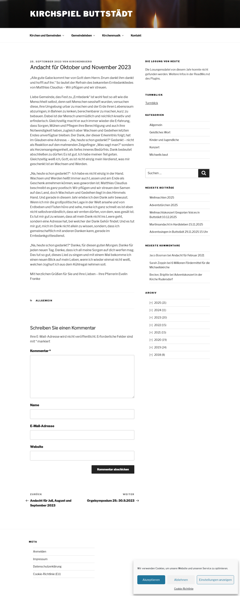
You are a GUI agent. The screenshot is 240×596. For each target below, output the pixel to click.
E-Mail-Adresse (42, 426)
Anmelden (39, 551)
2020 (157, 339)
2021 (157, 332)
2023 (157, 317)
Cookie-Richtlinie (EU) (47, 574)
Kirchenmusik (113, 35)
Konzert (154, 147)
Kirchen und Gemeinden (47, 35)
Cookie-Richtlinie (183, 588)
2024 (157, 310)
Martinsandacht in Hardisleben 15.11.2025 (176, 224)
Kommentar (40, 351)
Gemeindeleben (83, 35)
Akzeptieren (151, 580)
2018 (157, 354)
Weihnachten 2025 (161, 197)
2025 (157, 302)
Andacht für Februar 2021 (188, 255)
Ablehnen (181, 580)
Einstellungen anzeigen (215, 580)
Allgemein (44, 300)
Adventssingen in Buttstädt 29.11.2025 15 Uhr (178, 231)
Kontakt (136, 35)
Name (34, 405)
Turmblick (151, 103)
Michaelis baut (158, 154)
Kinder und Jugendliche (164, 140)
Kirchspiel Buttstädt (81, 14)
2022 (157, 325)
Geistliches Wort (159, 132)
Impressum (40, 559)
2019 (157, 347)
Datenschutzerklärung (47, 566)
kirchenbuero (80, 61)
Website (36, 447)
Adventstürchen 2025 (163, 205)
